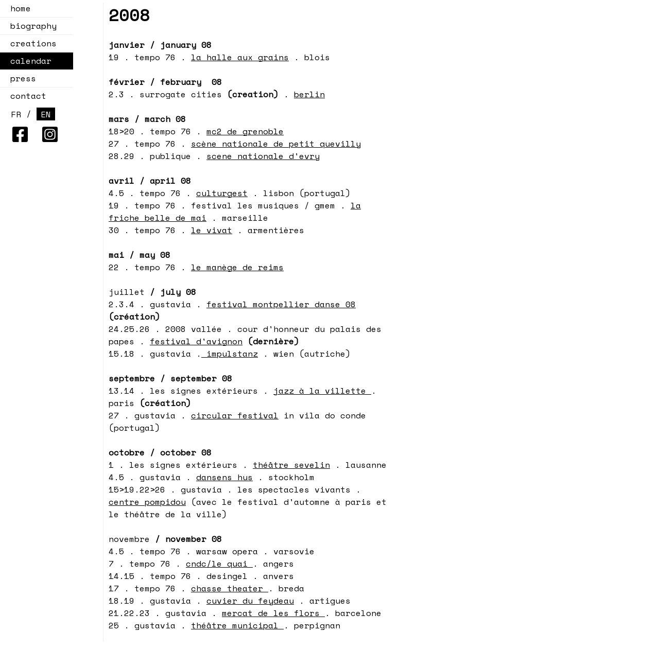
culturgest (222, 193)
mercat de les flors (273, 613)
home (20, 8)
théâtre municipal (237, 625)
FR (16, 114)
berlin (309, 94)
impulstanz (229, 353)
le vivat (211, 230)
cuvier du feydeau (250, 600)
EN (46, 114)
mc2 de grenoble (245, 131)
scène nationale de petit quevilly (276, 143)
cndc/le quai (219, 563)
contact (28, 96)
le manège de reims (237, 267)
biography (33, 26)
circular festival (235, 415)
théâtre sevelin (291, 465)
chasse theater (229, 588)
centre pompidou (147, 502)
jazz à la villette (322, 390)
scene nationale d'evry (263, 156)
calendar (27, 61)
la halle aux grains (240, 57)
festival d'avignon (196, 341)
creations (30, 43)
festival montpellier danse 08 (281, 304)
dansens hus (224, 477)
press (23, 78)
